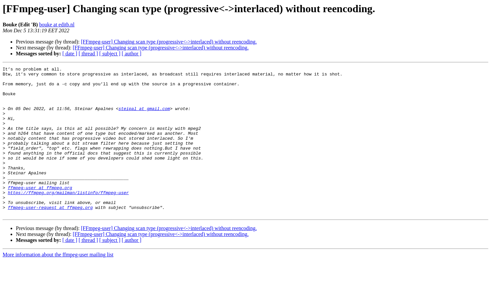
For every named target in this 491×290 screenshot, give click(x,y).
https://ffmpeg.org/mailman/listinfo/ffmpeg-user (68, 218)
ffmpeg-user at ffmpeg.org (40, 212)
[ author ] (132, 53)
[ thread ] (88, 53)
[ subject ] (109, 53)
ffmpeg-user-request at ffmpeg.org (50, 236)
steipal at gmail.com (144, 117)
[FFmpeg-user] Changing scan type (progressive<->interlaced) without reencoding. (169, 41)
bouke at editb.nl (57, 24)
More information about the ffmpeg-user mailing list (58, 284)
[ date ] (69, 53)
